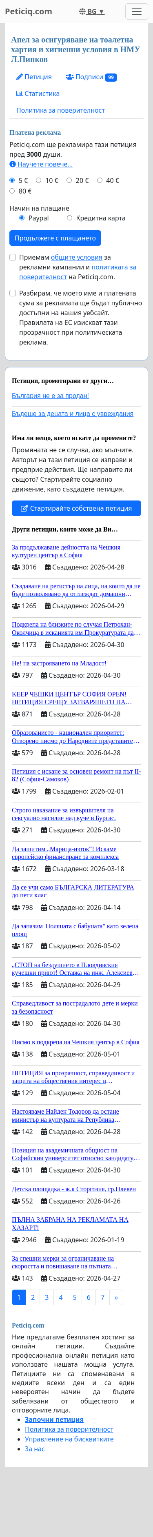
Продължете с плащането (55, 238)
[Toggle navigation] (136, 11)
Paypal (39, 218)
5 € (23, 180)
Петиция (34, 76)
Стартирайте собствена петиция (76, 508)
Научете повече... (41, 164)
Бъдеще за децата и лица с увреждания (72, 413)
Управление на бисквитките (69, 1439)
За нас (35, 1448)
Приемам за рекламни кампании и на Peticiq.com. (77, 267)
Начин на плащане (39, 208)
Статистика (38, 93)
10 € (51, 180)
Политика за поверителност (60, 110)
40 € (112, 180)
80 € (25, 191)
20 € (82, 180)
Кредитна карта (100, 218)
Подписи (91, 77)
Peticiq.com (28, 11)
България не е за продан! (50, 395)
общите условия (76, 257)
